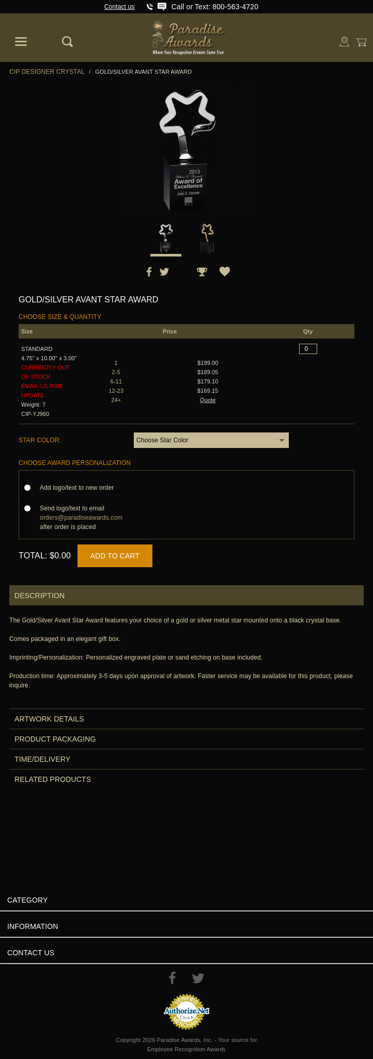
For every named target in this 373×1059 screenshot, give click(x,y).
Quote (208, 400)
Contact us (119, 6)
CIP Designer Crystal (47, 71)
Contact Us (30, 953)
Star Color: (40, 440)
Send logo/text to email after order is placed (81, 518)
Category (27, 900)
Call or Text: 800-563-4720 (215, 7)
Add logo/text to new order (79, 487)
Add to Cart (115, 556)
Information (32, 926)
